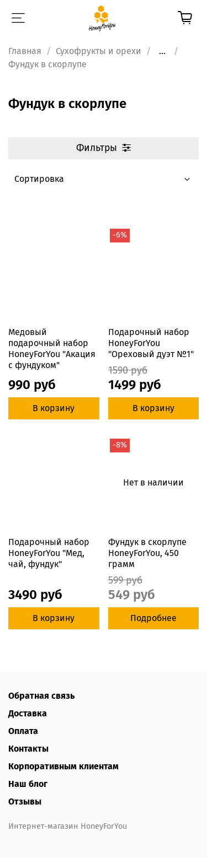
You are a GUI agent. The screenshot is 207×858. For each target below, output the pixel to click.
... (162, 51)
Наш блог (27, 784)
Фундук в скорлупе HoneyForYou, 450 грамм (147, 553)
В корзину (54, 408)
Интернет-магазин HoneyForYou (67, 826)
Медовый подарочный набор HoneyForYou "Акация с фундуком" (51, 348)
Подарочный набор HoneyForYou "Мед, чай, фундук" (48, 553)
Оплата (23, 731)
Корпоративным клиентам (63, 766)
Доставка (27, 713)
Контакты (28, 748)
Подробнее (153, 618)
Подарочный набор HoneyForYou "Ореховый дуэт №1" (151, 343)
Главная (24, 51)
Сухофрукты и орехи (98, 51)
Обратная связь (41, 695)
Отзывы (24, 801)
